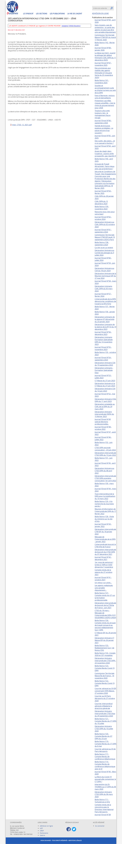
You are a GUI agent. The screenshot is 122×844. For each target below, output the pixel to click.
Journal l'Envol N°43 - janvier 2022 (103, 525)
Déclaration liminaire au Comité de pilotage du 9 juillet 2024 (104, 252)
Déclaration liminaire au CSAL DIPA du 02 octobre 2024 (105, 224)
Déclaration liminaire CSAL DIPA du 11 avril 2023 (105, 400)
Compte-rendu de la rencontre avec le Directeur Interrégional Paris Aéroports (104, 808)
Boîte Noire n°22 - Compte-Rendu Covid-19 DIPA (104, 683)
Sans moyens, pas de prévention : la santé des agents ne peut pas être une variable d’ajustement (105, 28)
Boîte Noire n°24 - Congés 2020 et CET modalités (105, 654)
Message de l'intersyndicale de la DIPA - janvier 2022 (105, 539)
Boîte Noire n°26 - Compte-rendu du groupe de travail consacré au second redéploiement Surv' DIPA (105, 625)
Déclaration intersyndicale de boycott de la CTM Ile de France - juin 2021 (105, 605)
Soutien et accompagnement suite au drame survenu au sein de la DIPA (105, 89)
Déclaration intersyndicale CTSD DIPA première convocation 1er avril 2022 (105, 478)
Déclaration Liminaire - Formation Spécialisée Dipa (104, 370)
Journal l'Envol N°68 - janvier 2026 (103, 49)
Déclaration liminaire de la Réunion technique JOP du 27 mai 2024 (105, 275)
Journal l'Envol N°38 (103, 814)
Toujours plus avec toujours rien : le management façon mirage (103, 114)
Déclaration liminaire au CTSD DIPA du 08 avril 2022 (104, 470)
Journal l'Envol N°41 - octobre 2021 (103, 578)
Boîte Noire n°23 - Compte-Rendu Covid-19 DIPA (104, 668)
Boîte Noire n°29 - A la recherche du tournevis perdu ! (104, 503)
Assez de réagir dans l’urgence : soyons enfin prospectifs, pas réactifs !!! (105, 153)
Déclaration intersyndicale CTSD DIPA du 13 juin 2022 (105, 454)
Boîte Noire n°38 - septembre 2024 (102, 243)
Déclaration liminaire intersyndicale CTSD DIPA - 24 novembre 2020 (105, 660)
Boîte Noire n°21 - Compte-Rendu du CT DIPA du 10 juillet (105, 721)
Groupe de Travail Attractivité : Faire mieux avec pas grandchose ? (104, 166)
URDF (42, 831)
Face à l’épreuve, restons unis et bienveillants (105, 96)
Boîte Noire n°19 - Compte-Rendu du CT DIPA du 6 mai (105, 743)
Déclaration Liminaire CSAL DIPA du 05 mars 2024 (103, 288)
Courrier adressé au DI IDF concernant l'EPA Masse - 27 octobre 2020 (105, 690)
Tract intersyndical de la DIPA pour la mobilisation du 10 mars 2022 (105, 496)
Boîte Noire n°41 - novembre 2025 (102, 81)
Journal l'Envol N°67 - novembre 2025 (103, 64)
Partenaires (44, 833)
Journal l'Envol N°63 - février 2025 (103, 192)
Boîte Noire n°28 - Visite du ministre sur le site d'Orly (104, 518)
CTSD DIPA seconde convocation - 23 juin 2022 (105, 448)
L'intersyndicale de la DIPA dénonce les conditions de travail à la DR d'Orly (105, 301)
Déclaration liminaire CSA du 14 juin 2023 (105, 389)
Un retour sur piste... (103, 582)
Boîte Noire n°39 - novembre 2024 (102, 207)
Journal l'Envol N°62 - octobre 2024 (103, 218)
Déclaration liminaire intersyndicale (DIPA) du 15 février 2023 (104, 414)
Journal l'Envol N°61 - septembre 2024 (103, 230)
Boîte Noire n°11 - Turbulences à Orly (102, 800)
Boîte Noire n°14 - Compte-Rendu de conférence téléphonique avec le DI (105, 765)
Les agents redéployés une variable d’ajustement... (104, 587)
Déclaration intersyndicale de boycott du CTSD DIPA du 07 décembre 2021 (105, 552)
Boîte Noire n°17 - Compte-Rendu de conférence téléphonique (105, 756)
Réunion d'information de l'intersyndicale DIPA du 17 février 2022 (105, 511)
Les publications (57, 13)
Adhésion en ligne (46, 826)
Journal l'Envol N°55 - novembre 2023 (103, 348)
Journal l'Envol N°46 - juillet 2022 (103, 438)
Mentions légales (75, 840)
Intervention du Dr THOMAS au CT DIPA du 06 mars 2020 (105, 786)
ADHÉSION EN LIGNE (100, 13)
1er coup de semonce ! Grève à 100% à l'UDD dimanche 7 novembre (104, 564)
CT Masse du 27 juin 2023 (105, 380)
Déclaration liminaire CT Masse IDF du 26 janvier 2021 (104, 640)
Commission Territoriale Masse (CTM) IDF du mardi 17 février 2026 (105, 37)
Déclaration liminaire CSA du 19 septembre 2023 (105, 364)
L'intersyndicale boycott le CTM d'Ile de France (105, 545)
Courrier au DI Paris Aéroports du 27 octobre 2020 (105, 698)
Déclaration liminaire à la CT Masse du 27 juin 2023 (105, 384)
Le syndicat (28, 13)
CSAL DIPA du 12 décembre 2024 (101, 202)
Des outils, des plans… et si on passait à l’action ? (105, 142)
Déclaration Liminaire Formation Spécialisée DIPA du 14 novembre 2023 (104, 341)
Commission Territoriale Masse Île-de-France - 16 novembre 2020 (104, 675)
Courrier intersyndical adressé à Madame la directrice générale (103, 706)
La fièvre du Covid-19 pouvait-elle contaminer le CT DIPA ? (105, 779)
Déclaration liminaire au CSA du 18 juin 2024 (104, 269)
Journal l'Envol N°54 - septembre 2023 (103, 358)
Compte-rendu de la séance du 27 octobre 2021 (103, 572)
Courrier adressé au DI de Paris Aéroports (105, 750)
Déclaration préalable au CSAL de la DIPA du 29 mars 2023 (105, 406)
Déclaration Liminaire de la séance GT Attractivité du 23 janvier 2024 (105, 319)
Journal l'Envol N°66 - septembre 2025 (103, 121)
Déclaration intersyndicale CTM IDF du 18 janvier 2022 (105, 531)
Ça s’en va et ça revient (104, 247)
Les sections (41, 13)
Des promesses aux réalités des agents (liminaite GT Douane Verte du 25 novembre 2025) (104, 73)
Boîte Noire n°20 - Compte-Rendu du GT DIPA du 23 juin (103, 736)
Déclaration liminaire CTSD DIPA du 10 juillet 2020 (104, 728)
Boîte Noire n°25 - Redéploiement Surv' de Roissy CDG (104, 647)
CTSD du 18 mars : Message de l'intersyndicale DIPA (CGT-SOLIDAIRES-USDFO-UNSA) (105, 614)
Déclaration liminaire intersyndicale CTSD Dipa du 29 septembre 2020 (105, 713)
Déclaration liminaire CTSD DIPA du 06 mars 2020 (104, 794)
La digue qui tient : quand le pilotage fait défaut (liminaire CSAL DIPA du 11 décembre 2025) (105, 56)
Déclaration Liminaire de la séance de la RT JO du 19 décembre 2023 (105, 326)
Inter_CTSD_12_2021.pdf (22, 125)
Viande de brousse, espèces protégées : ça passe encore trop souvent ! (104, 129)
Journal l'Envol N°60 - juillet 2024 (103, 259)
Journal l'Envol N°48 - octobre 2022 (103, 428)
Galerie (42, 835)
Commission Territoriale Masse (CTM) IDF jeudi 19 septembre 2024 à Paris (105, 237)
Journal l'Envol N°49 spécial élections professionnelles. (103, 421)
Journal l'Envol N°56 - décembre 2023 (103, 333)
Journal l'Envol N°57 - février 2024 (103, 295)
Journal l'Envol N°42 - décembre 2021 (103, 558)
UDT (41, 828)
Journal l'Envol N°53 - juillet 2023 (103, 376)
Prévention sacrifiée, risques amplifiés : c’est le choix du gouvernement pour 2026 (105, 104)
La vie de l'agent (74, 13)
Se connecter (100, 826)
